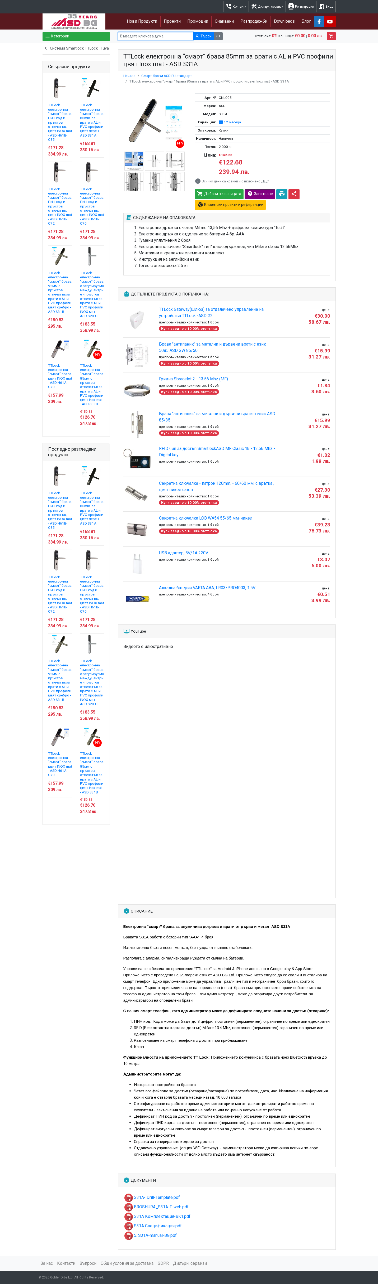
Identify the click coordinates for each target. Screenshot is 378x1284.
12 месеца (230, 122)
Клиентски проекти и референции (230, 205)
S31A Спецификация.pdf (153, 1225)
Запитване (260, 194)
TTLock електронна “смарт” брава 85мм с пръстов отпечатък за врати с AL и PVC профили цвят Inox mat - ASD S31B (92, 384)
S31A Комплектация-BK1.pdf (157, 1216)
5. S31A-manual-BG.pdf (150, 1235)
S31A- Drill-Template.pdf (152, 1197)
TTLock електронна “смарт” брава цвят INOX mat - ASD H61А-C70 (60, 376)
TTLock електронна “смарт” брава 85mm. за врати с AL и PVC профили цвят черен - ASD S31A (92, 120)
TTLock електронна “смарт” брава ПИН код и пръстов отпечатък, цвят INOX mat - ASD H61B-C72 (60, 206)
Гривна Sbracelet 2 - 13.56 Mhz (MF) (193, 378)
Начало (129, 76)
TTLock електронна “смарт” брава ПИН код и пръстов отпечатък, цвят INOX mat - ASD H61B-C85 (60, 122)
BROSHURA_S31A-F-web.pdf (156, 1206)
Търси (203, 36)
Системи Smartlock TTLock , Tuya (76, 48)
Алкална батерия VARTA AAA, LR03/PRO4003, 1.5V (207, 587)
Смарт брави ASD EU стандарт (166, 76)
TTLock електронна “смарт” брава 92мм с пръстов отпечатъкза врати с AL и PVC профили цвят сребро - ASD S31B (60, 292)
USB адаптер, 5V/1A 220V (183, 552)
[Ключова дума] (156, 36)
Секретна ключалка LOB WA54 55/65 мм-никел (205, 518)
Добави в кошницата (219, 194)
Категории (57, 36)
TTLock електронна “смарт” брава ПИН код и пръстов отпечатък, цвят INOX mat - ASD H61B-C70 (92, 206)
